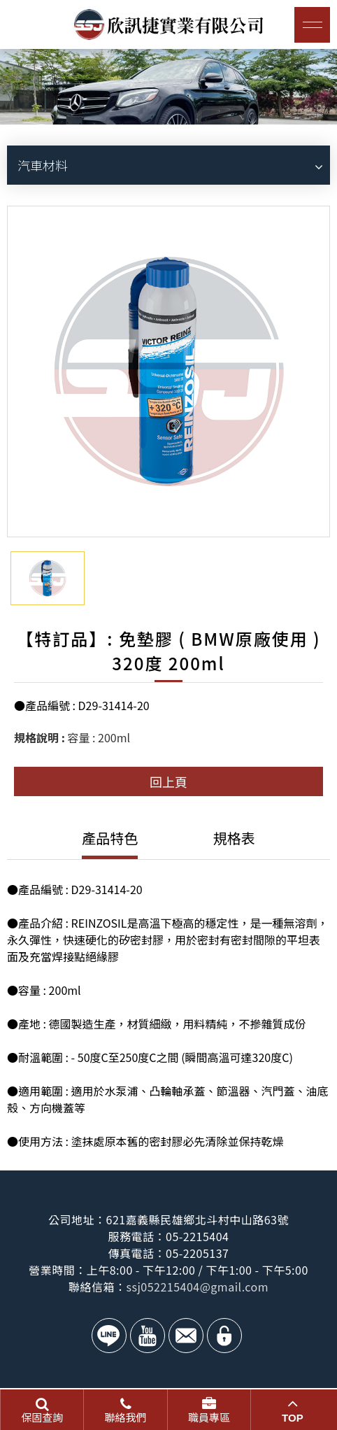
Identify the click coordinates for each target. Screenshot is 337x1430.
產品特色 (110, 838)
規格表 (234, 838)
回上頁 (168, 781)
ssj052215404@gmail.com (197, 1286)
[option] (168, 87)
